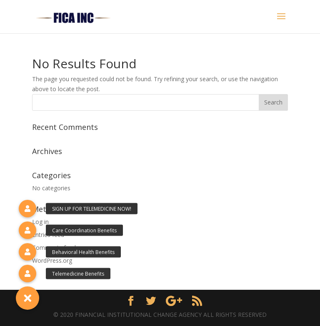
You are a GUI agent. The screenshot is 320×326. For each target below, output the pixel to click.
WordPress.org (52, 260)
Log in (40, 222)
